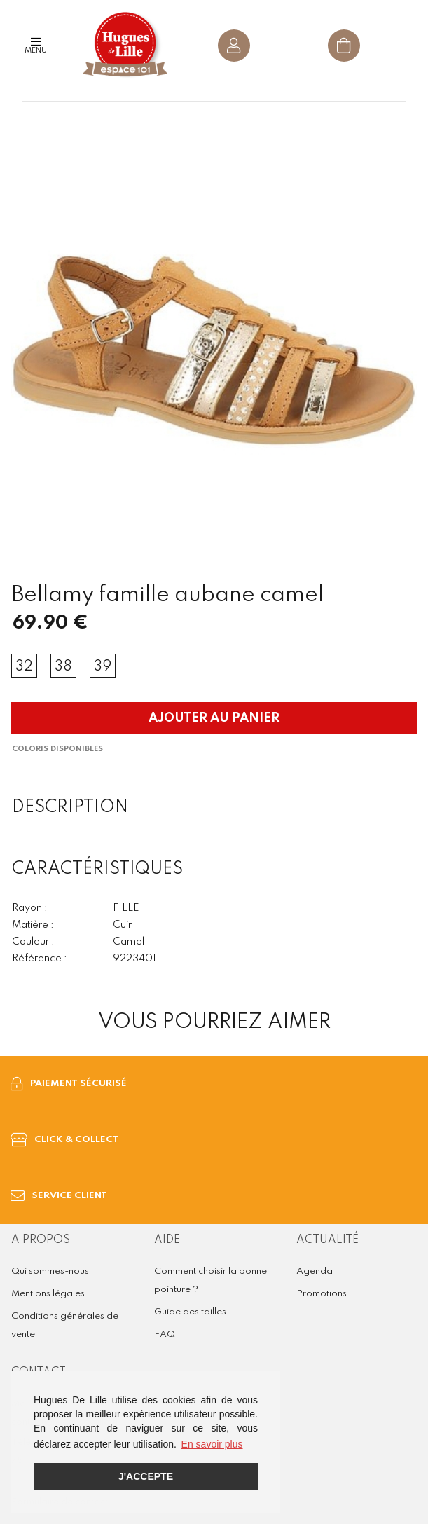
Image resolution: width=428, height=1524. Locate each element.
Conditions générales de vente (64, 1325)
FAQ (164, 1334)
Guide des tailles (190, 1312)
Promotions (321, 1293)
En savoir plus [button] (212, 1444)
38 (63, 667)
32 (24, 667)
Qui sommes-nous (50, 1271)
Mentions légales (48, 1293)
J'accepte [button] (145, 1476)
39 (102, 667)
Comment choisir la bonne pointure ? (210, 1280)
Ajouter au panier (214, 718)
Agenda (314, 1271)
